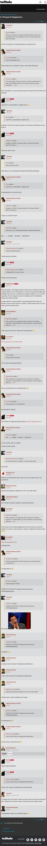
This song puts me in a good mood (11, 341)
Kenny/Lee (9, 25)
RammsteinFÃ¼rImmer (13, 427)
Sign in (2, 823)
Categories (40, 9)
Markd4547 (9, 509)
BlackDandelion (11, 748)
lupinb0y (8, 32)
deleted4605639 (10, 311)
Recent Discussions (9, 831)
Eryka (8, 99)
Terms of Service (30, 843)
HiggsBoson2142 (11, 485)
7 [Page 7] (44, 21)
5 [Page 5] (41, 21)
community (21, 839)
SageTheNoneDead (12, 497)
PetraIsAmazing (11, 634)
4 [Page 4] (40, 21)
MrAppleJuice (10, 472)
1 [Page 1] (36, 21)
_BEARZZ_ (9, 111)
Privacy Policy (38, 843)
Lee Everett (9, 57)
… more (14, 85)
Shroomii (9, 793)
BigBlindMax (10, 283)
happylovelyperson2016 (13, 50)
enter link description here (33, 421)
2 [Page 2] (37, 21)
